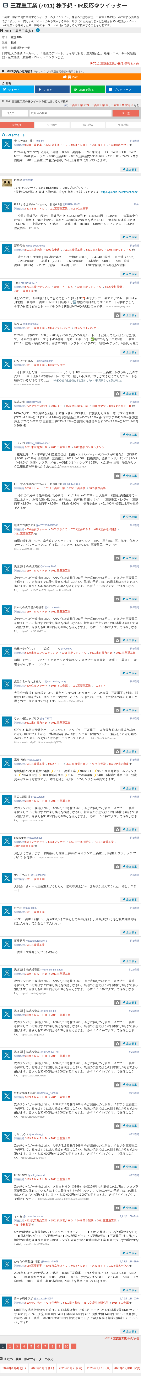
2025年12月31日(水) (127, 1368)
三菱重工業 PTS (79, 105)
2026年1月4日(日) (14, 1368)
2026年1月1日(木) (98, 1368)
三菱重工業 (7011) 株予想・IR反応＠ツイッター (68, 5)
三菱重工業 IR (99, 105)
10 (66, 1346)
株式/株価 (121, 1338)
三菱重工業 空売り (122, 105)
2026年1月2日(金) (70, 1368)
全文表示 (131, 169)
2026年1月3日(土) (42, 1368)
